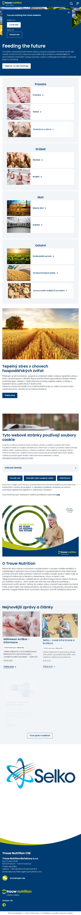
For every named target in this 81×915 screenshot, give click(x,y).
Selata (36, 112)
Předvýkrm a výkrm (42, 129)
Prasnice (37, 95)
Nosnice (36, 160)
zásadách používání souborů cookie (17, 458)
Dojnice (36, 225)
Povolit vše (15, 478)
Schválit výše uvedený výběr (40, 478)
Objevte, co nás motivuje (16, 66)
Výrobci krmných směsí (44, 273)
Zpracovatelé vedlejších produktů (49, 291)
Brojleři (36, 177)
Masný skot (38, 208)
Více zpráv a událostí (40, 735)
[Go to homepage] (12, 3)
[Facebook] (4, 905)
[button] (71, 3)
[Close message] (69, 12)
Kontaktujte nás (17, 878)
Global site (14, 34)
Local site (13, 24)
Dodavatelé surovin (42, 256)
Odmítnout (65, 478)
